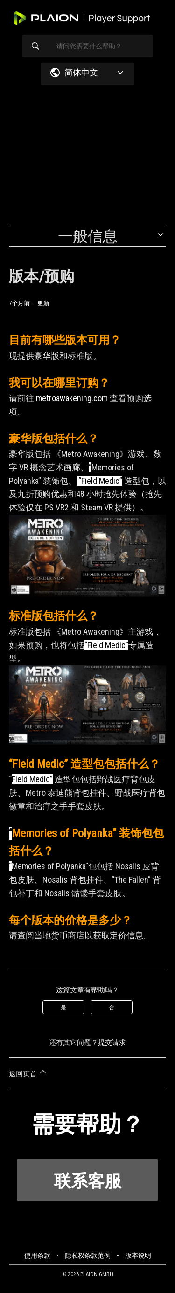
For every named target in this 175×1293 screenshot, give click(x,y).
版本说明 (138, 1255)
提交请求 (112, 1042)
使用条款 (37, 1255)
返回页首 (28, 1072)
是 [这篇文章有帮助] (63, 1007)
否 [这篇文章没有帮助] (111, 1007)
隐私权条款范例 (88, 1255)
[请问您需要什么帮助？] (87, 46)
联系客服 (87, 1181)
